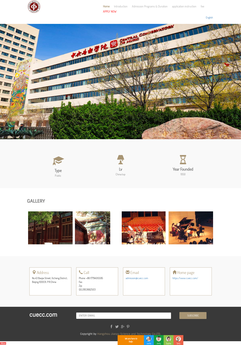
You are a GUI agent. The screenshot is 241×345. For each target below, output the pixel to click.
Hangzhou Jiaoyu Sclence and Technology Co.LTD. (129, 334)
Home (106, 6)
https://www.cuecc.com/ (185, 278)
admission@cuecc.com (137, 278)
